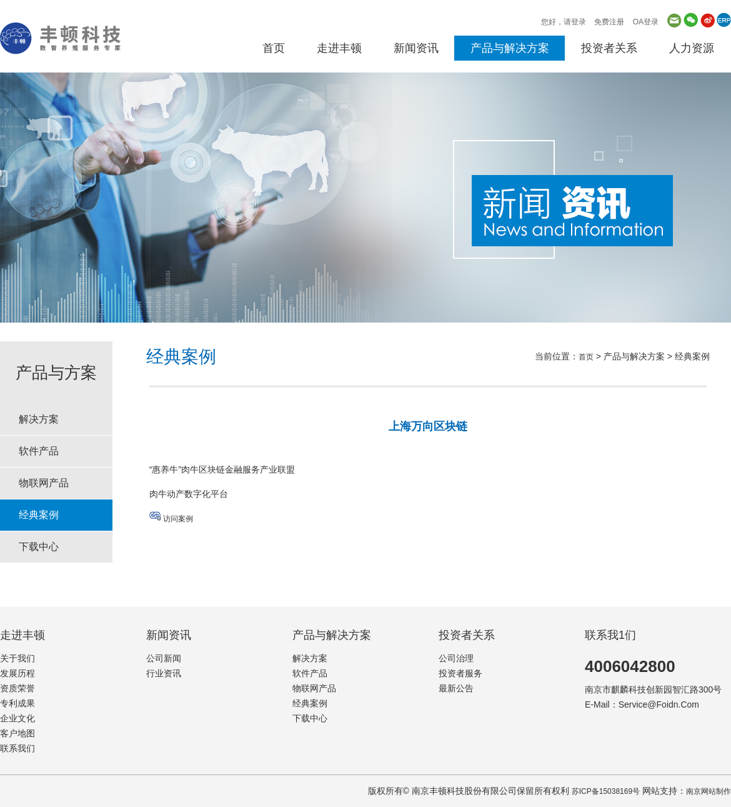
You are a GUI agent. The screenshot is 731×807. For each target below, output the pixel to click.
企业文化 (17, 718)
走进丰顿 (339, 48)
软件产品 (39, 451)
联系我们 (17, 748)
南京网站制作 (708, 791)
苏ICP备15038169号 (606, 791)
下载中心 (39, 546)
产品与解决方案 (509, 48)
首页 (273, 48)
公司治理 (456, 658)
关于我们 (17, 658)
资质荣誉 (17, 688)
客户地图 (17, 733)
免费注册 (609, 22)
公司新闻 (163, 658)
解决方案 (39, 419)
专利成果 (17, 703)
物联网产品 (44, 483)
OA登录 (646, 22)
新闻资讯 (416, 48)
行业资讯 (163, 673)
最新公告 (456, 688)
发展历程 (17, 673)
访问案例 (178, 518)
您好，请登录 (563, 22)
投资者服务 (460, 673)
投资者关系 (609, 48)
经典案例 (39, 514)
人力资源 (691, 48)
